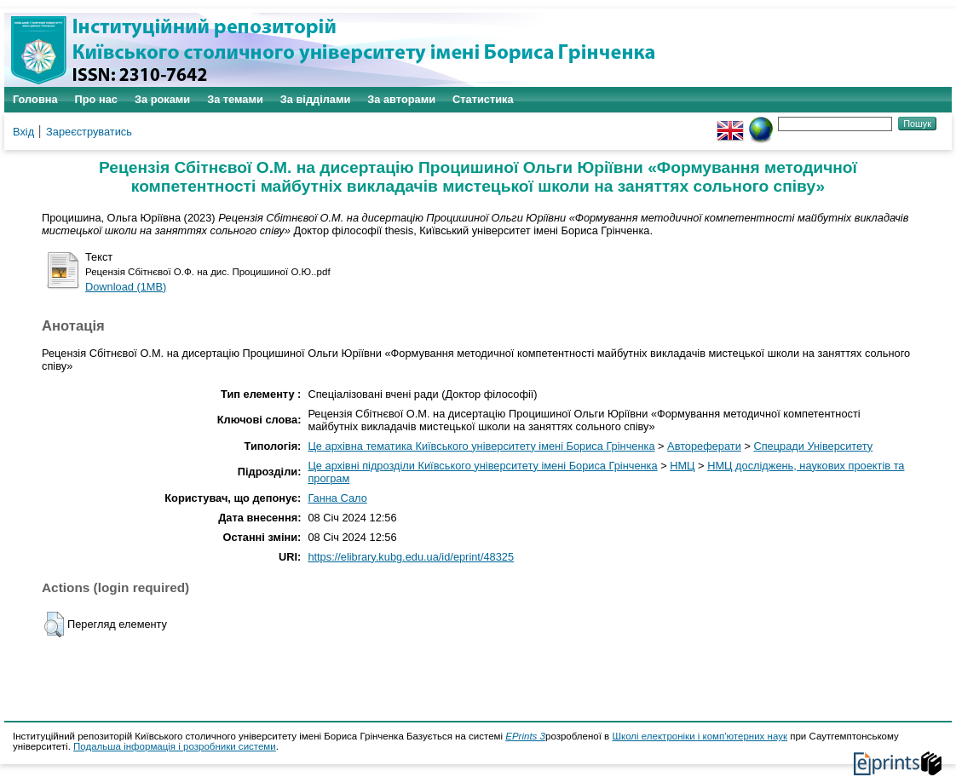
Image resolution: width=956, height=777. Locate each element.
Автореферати (704, 446)
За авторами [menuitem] (401, 99)
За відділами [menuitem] (315, 99)
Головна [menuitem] (35, 99)
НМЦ (682, 465)
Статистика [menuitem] (483, 99)
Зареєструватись (89, 131)
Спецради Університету (812, 446)
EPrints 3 (525, 736)
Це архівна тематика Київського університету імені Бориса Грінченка (481, 446)
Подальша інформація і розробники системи (174, 746)
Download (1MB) (125, 286)
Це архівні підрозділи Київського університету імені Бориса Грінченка (482, 465)
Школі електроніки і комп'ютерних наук (699, 736)
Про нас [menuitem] (96, 99)
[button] (54, 624)
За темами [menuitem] (235, 99)
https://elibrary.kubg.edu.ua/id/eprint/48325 (411, 556)
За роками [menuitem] (162, 99)
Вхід (23, 131)
